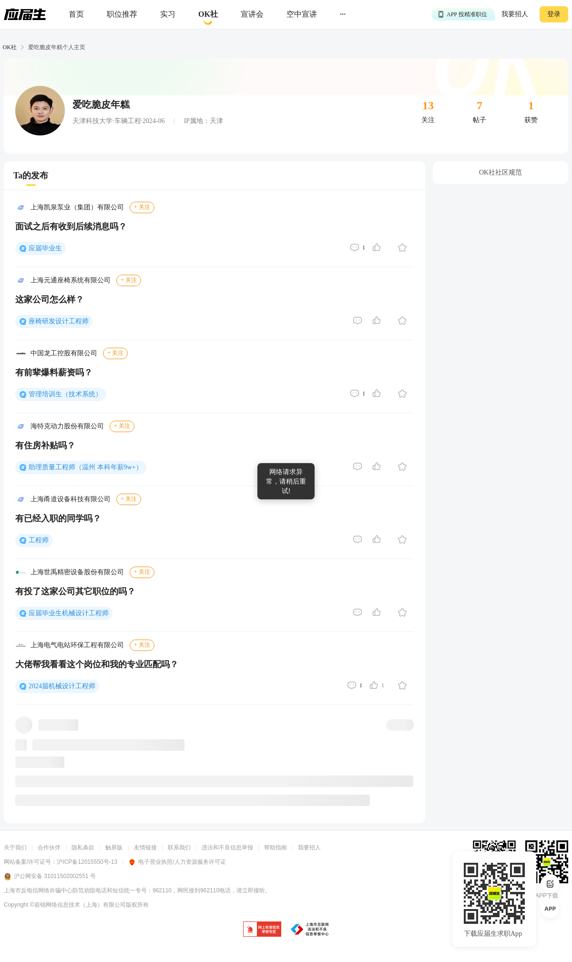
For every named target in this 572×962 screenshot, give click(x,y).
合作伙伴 (49, 847)
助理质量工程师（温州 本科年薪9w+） (86, 467)
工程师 (39, 540)
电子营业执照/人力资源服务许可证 (176, 862)
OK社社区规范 (500, 172)
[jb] (262, 929)
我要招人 (514, 14)
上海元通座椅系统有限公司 (71, 280)
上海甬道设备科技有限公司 (71, 499)
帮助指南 (275, 847)
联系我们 (179, 847)
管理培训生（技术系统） (65, 394)
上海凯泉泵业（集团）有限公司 (77, 207)
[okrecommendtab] (208, 15)
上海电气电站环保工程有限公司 (77, 645)
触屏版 (114, 847)
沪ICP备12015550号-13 (87, 862)
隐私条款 (83, 847)
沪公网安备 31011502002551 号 (50, 876)
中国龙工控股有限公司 (64, 353)
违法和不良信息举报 (227, 847)
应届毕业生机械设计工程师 (69, 613)
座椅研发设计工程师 (59, 321)
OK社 (10, 47)
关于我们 (15, 847)
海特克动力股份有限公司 (67, 426)
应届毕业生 (45, 248)
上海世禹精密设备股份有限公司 (77, 572)
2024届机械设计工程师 (62, 686)
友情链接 (145, 847)
